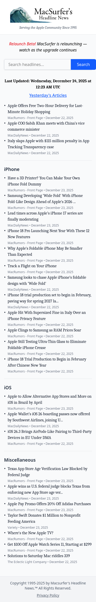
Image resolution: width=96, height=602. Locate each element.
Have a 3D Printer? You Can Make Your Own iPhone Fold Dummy (44, 181)
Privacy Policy (48, 595)
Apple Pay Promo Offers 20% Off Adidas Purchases (49, 504)
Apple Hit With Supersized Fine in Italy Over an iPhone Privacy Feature (47, 315)
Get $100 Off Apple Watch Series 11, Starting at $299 (49, 544)
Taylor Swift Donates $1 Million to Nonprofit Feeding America (44, 518)
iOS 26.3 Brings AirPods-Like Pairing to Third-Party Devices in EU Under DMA (50, 434)
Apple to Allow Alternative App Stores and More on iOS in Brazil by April (49, 399)
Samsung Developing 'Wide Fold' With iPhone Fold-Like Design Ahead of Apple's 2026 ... (45, 198)
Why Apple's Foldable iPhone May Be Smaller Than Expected (45, 251)
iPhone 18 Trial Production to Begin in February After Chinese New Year (47, 362)
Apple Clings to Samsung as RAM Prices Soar (44, 330)
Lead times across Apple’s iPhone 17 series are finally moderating (45, 216)
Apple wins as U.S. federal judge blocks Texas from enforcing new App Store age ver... (49, 489)
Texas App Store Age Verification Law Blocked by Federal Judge (47, 471)
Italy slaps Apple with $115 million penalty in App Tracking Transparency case (48, 144)
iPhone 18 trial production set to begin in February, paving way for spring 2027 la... (49, 298)
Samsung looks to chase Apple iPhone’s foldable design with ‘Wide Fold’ (47, 280)
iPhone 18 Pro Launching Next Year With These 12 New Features (48, 234)
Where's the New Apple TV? (31, 533)
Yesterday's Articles (48, 95)
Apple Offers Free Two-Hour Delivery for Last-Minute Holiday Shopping (45, 108)
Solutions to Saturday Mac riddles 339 (39, 556)
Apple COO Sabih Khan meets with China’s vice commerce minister (46, 126)
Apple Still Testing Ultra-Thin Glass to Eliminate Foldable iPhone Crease (47, 344)
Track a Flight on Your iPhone (32, 266)
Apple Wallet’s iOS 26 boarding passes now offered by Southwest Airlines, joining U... (49, 417)
